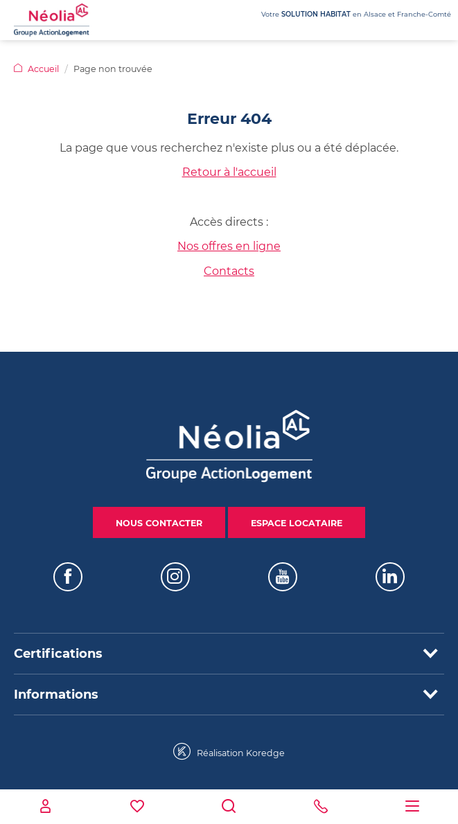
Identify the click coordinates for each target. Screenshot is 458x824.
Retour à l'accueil (229, 172)
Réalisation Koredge (229, 751)
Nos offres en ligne (229, 246)
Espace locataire (296, 523)
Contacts (229, 271)
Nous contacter (159, 523)
